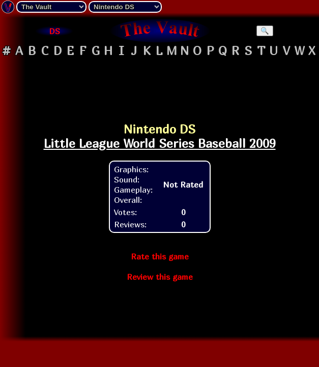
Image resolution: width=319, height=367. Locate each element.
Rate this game (160, 256)
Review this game (160, 277)
